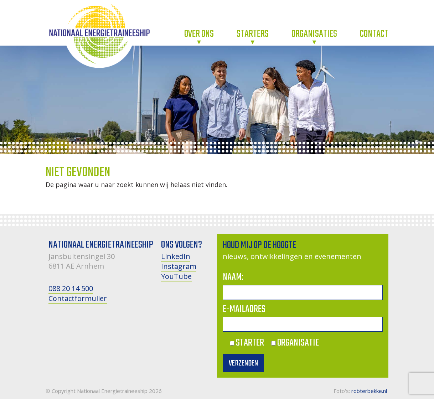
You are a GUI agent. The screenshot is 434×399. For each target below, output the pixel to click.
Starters (253, 34)
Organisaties (314, 34)
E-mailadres (244, 309)
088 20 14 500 (70, 288)
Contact (374, 34)
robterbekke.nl (369, 390)
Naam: (233, 277)
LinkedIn (175, 256)
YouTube (176, 276)
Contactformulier (77, 298)
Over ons (199, 34)
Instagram (178, 266)
